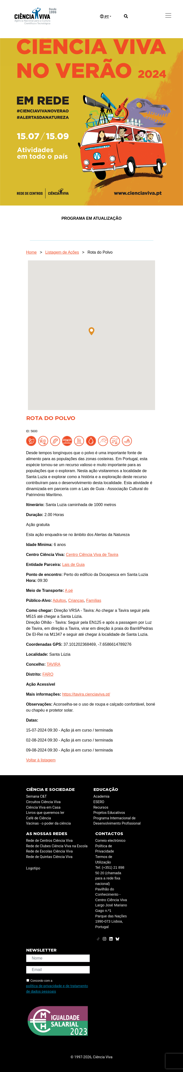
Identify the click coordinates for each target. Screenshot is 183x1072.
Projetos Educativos (109, 813)
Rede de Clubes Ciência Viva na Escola (57, 846)
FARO (47, 674)
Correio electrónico (110, 841)
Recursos (100, 807)
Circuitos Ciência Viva (43, 802)
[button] (91, 331)
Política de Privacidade (104, 849)
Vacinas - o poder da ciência (48, 823)
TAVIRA (53, 664)
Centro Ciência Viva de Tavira (92, 554)
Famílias (93, 600)
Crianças (76, 600)
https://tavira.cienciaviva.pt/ (86, 694)
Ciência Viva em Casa (43, 807)
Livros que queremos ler (45, 813)
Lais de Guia (73, 564)
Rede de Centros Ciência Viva (49, 841)
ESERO (98, 802)
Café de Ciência (38, 818)
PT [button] (104, 16)
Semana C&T (36, 796)
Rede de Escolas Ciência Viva (49, 851)
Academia (101, 796)
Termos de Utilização (103, 859)
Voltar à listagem (41, 760)
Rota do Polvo (100, 252)
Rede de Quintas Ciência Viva (49, 857)
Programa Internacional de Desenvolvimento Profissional (117, 821)
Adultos (59, 600)
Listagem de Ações (62, 252)
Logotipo (33, 868)
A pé (69, 590)
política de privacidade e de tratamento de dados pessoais (57, 989)
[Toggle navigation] (168, 15)
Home (31, 252)
